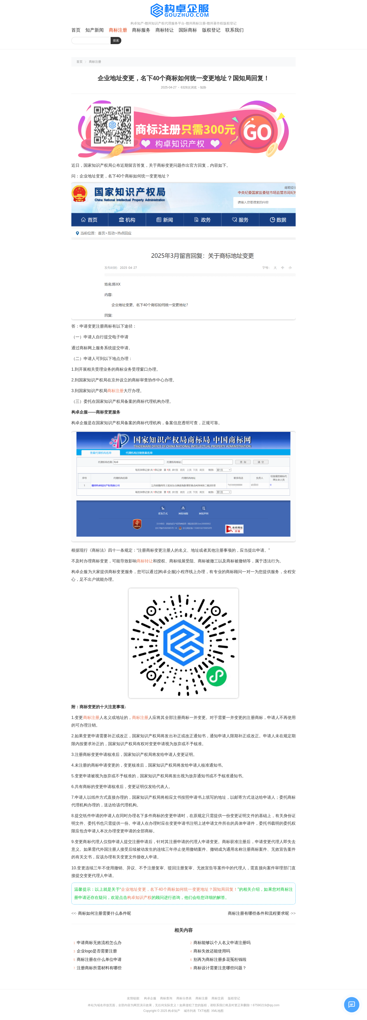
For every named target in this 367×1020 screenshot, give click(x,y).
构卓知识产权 (139, 897)
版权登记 (211, 30)
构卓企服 (150, 998)
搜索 (116, 40)
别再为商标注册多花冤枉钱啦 (219, 959)
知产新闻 (94, 30)
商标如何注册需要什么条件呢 (104, 913)
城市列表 (190, 1011)
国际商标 (188, 30)
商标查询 (166, 998)
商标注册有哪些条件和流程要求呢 (258, 913)
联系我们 (234, 30)
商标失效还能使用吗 (211, 951)
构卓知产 (174, 1011)
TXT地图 (203, 1011)
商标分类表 (184, 998)
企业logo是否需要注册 (97, 951)
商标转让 (164, 30)
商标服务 (141, 30)
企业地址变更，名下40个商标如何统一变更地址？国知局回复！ (179, 889)
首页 (76, 30)
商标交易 (218, 998)
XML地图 (217, 1011)
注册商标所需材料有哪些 (99, 968)
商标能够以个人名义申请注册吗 (222, 942)
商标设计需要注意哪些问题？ (219, 968)
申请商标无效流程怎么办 (99, 942)
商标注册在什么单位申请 (99, 959)
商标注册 (118, 30)
